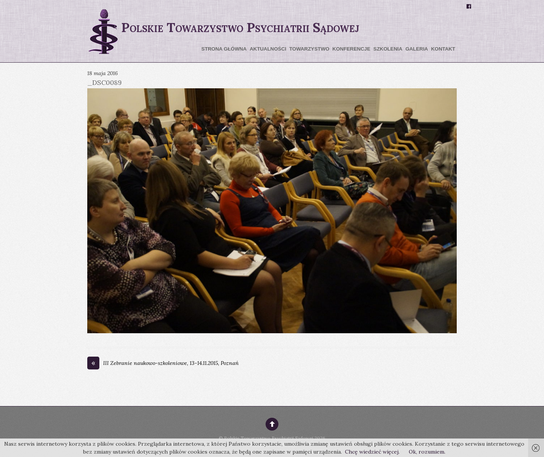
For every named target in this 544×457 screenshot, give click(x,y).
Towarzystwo (309, 49)
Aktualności (268, 49)
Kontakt (443, 49)
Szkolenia (387, 49)
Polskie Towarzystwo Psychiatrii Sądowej (268, 438)
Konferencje (351, 49)
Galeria (416, 49)
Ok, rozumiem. (427, 451)
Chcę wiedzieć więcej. (372, 451)
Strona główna (224, 49)
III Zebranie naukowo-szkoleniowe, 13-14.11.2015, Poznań (163, 363)
